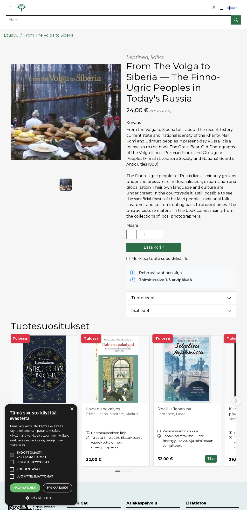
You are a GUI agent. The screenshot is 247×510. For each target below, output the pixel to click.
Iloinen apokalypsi (103, 404)
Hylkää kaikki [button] (57, 488)
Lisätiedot (140, 306)
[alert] (41, 454)
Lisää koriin (154, 242)
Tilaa (211, 454)
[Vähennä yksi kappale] (131, 229)
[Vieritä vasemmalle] (10, 396)
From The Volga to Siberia (48, 30)
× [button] (72, 409)
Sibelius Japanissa (174, 404)
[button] (233, 8)
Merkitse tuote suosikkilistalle (159, 254)
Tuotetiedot (143, 293)
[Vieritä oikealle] (236, 396)
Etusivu (11, 30)
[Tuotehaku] (123, 19)
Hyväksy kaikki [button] (25, 488)
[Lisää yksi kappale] (158, 229)
